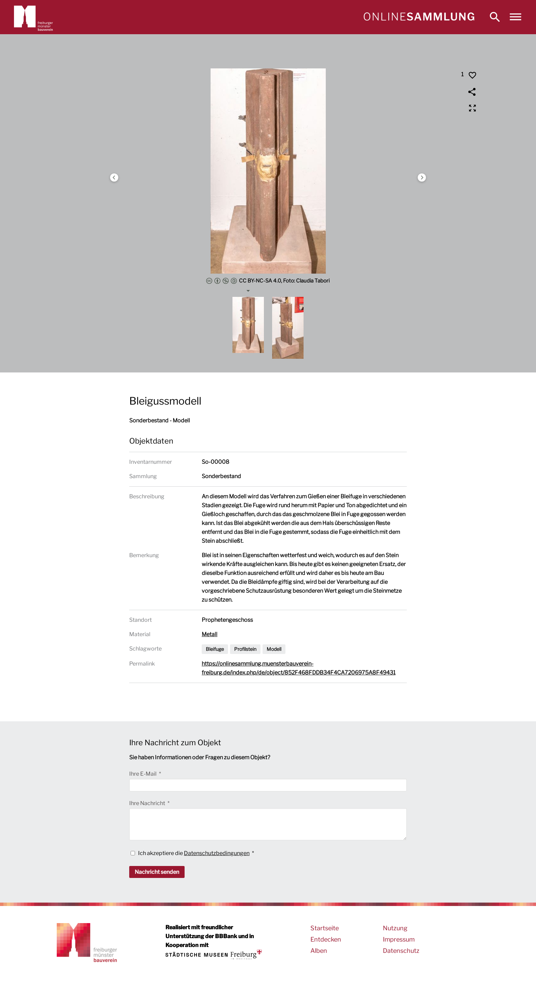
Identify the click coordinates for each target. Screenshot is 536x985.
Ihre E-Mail (143, 774)
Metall (209, 634)
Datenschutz (401, 950)
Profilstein (245, 649)
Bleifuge (215, 649)
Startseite (324, 928)
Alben (318, 950)
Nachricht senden (157, 872)
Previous (114, 177)
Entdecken (325, 939)
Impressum (399, 939)
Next (422, 177)
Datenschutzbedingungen (217, 853)
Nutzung (395, 928)
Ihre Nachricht (147, 803)
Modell (274, 649)
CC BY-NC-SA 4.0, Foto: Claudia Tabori (268, 281)
